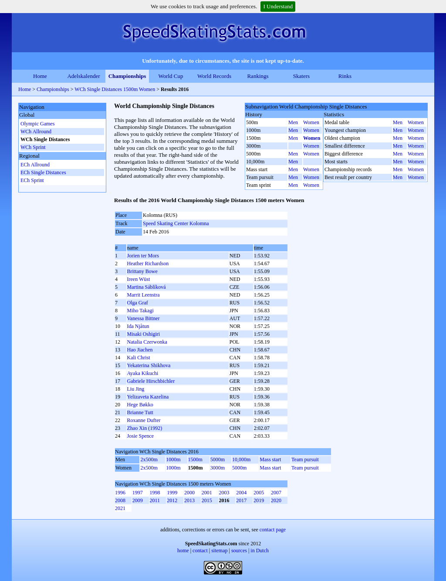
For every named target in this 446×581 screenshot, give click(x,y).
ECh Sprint (32, 180)
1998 (155, 493)
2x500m (148, 459)
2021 (120, 508)
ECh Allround (35, 165)
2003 (224, 493)
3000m (217, 468)
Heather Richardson (148, 263)
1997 (137, 493)
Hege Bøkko (140, 405)
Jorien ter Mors (143, 256)
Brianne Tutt (140, 412)
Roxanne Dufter (144, 420)
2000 (189, 493)
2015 (207, 500)
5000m (217, 459)
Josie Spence (140, 436)
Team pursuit (305, 459)
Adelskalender (83, 76)
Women (311, 122)
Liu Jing (136, 389)
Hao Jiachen (140, 350)
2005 (258, 493)
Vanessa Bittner (143, 318)
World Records (214, 76)
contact (200, 550)
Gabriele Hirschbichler (151, 381)
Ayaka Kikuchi (143, 373)
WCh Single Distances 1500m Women (114, 89)
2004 (241, 493)
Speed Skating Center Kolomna (176, 223)
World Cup (170, 76)
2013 (189, 500)
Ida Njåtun (138, 326)
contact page (273, 530)
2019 (258, 500)
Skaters (301, 76)
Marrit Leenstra (143, 295)
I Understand (278, 6)
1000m (173, 459)
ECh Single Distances (43, 172)
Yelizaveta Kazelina (148, 397)
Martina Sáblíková (146, 287)
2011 (155, 500)
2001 (207, 493)
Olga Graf (137, 303)
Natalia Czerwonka (147, 342)
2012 (172, 500)
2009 (137, 500)
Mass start (270, 459)
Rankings (257, 76)
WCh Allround (35, 131)
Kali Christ (138, 358)
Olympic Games (37, 124)
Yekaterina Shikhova (149, 365)
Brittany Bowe (142, 271)
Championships (127, 76)
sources (239, 550)
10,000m (241, 459)
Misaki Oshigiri (143, 334)
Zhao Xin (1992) (144, 428)
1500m (195, 459)
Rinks (344, 76)
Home (40, 76)
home (183, 550)
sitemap (219, 550)
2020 (276, 500)
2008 (120, 500)
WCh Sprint (33, 147)
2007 (276, 493)
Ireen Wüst (138, 279)
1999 (172, 493)
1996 (120, 493)
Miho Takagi (140, 310)
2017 (241, 500)
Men (293, 122)
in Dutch (259, 550)
